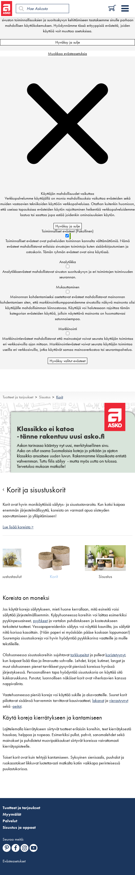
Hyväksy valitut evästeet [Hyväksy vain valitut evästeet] (67, 360)
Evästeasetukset (14, 861)
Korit (59, 397)
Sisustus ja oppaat (19, 827)
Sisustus (44, 397)
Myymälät (12, 814)
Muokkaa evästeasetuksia (67, 53)
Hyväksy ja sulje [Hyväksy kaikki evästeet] (67, 42)
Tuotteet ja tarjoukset (18, 397)
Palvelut (10, 821)
